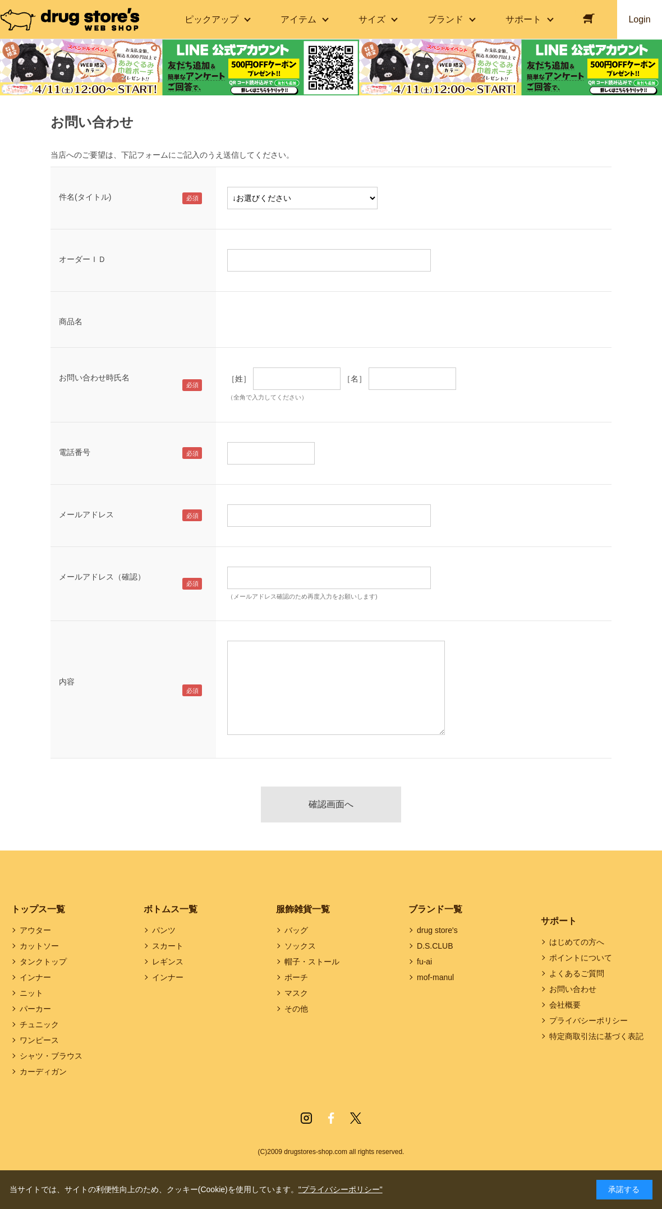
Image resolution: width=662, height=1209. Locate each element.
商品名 (70, 321)
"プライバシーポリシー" (340, 1189)
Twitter (355, 1118)
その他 (296, 1008)
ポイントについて (580, 957)
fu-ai (424, 961)
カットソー (39, 945)
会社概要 (565, 1004)
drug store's (437, 930)
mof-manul (435, 977)
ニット (31, 993)
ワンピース (39, 1040)
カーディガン (43, 1071)
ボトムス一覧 (170, 909)
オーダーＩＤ (82, 259)
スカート (167, 945)
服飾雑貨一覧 (303, 909)
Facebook (331, 1118)
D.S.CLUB (435, 945)
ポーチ (296, 977)
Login (639, 19)
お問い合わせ (572, 989)
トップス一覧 (38, 909)
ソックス (300, 945)
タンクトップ (43, 961)
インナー (35, 977)
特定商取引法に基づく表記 (596, 1036)
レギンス (167, 961)
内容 (67, 681)
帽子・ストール (311, 961)
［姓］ (239, 378)
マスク (296, 993)
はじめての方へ (576, 941)
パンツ (164, 930)
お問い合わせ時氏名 (94, 377)
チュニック (39, 1024)
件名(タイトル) (85, 196)
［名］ (354, 378)
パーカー (35, 1008)
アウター (35, 930)
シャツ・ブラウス (51, 1055)
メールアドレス (86, 514)
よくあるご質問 (576, 973)
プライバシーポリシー (588, 1020)
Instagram (306, 1118)
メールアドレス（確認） (102, 576)
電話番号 (74, 452)
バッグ (296, 930)
